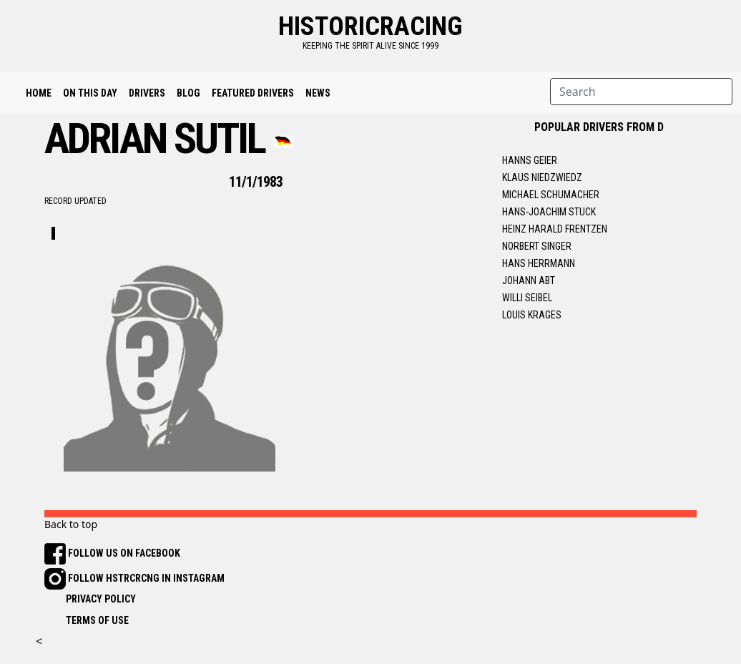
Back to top (70, 524)
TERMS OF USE (97, 620)
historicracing (370, 26)
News (317, 93)
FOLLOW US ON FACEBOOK (112, 553)
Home (38, 93)
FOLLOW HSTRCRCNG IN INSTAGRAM (134, 578)
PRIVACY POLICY (101, 599)
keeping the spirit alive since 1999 (370, 46)
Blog (188, 93)
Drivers (147, 93)
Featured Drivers (253, 93)
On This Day (90, 93)
